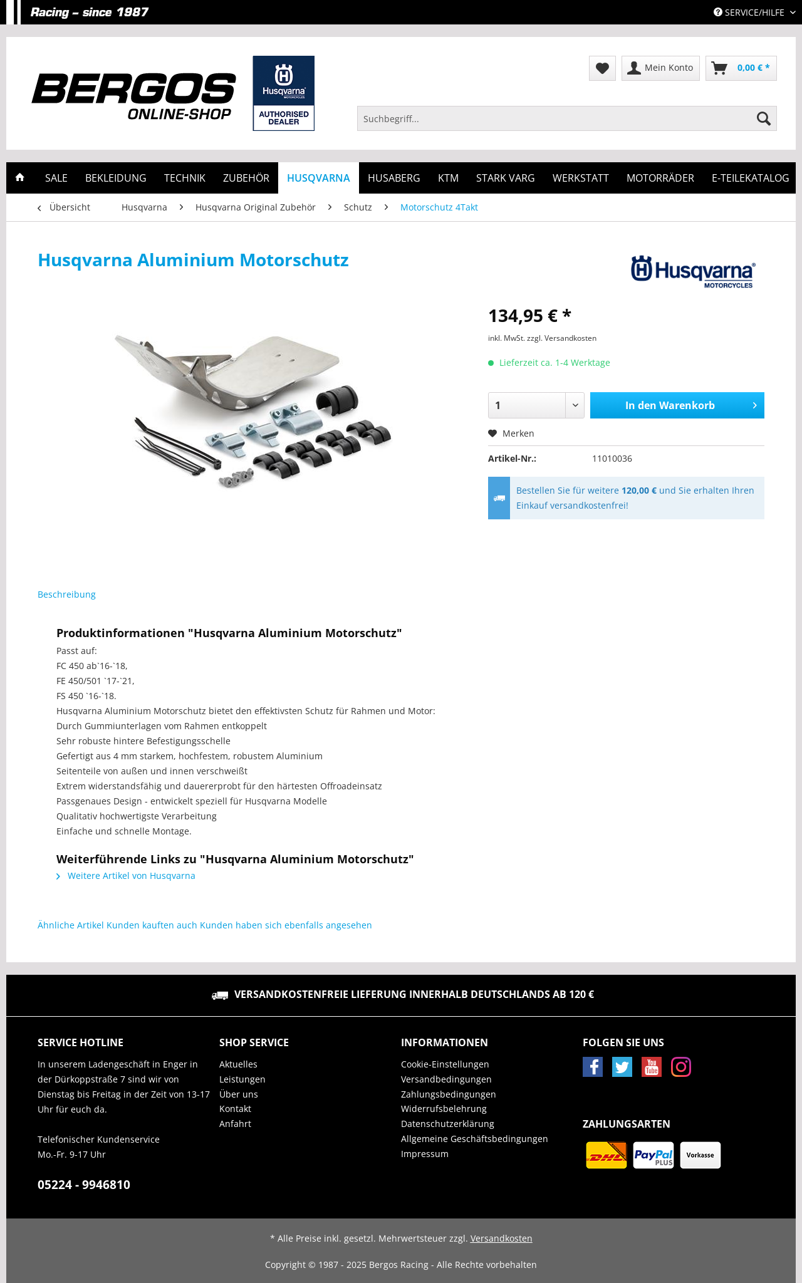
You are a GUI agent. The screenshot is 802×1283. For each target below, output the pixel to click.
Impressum (425, 1154)
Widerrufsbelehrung (444, 1108)
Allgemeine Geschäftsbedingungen (474, 1139)
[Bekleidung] (115, 178)
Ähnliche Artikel (71, 925)
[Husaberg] (394, 178)
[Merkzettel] (602, 68)
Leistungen (242, 1079)
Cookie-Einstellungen (445, 1064)
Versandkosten (502, 1238)
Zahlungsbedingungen (448, 1094)
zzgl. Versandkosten (561, 338)
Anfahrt (235, 1124)
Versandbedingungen (446, 1079)
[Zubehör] (246, 178)
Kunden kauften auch (152, 925)
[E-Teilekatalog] (750, 178)
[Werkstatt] (581, 178)
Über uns (238, 1094)
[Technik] (184, 178)
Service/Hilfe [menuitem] (750, 12)
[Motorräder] (660, 178)
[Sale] (56, 178)
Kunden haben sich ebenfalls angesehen (286, 925)
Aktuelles (238, 1064)
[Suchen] (764, 118)
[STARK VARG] (505, 178)
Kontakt (235, 1108)
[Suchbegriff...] (567, 118)
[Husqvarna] (318, 178)
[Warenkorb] (741, 68)
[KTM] (448, 178)
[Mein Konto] (661, 68)
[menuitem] (567, 124)
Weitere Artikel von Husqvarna (125, 875)
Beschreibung (67, 594)
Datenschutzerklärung (447, 1124)
